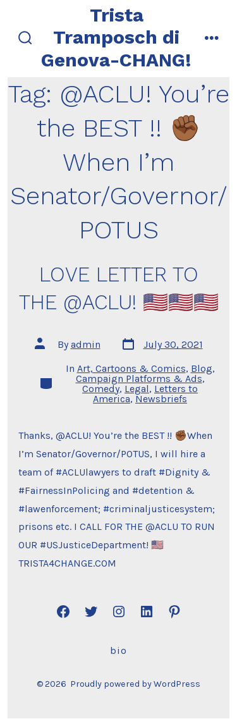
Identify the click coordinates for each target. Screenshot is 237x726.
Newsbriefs (161, 399)
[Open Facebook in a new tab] (63, 611)
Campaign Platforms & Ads (139, 378)
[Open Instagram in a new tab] (118, 611)
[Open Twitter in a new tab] (91, 611)
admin (85, 344)
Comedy (100, 389)
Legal (137, 389)
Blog (201, 368)
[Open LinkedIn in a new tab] (146, 611)
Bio (118, 650)
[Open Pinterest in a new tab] (174, 611)
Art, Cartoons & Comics (131, 368)
